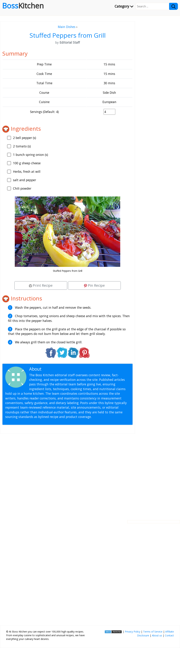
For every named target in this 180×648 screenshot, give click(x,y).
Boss (23, 6)
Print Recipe (41, 285)
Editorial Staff (56, 369)
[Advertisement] (67, 474)
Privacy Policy (132, 631)
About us (157, 635)
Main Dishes (66, 27)
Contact (169, 635)
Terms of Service (152, 631)
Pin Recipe (94, 285)
